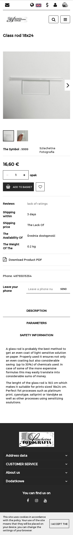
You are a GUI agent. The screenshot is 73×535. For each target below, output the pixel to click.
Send (63, 289)
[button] (65, 5)
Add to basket (19, 186)
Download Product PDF (22, 259)
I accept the (59, 523)
